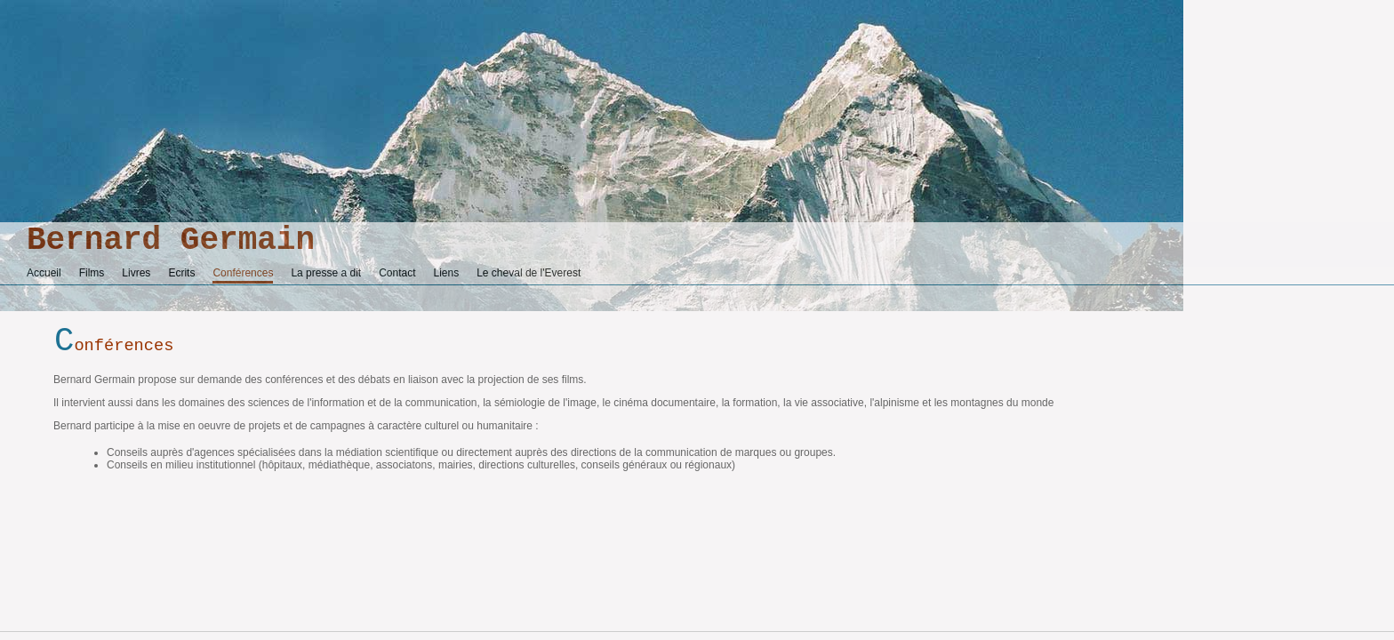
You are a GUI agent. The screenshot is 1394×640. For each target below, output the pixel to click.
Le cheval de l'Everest (529, 273)
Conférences (242, 273)
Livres (136, 273)
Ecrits (181, 273)
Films (92, 273)
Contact (397, 273)
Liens (447, 273)
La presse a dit (326, 273)
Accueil (44, 273)
